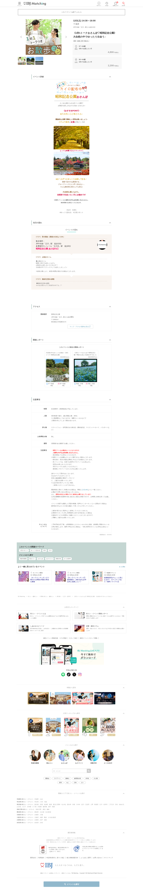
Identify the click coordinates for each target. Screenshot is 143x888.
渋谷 (116, 804)
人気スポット (24, 550)
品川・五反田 (85, 804)
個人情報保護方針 (72, 855)
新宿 (41, 804)
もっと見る (122, 566)
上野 (91, 804)
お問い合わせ (97, 855)
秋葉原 (96, 804)
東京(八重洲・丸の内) (59, 804)
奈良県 (37, 822)
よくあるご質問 (86, 855)
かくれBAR (67, 558)
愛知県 (37, 812)
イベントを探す (71, 884)
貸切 (60, 782)
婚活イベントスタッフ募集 (88, 638)
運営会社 (33, 855)
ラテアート (57, 778)
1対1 (44, 550)
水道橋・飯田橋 (42, 806)
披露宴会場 (77, 778)
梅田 (41, 817)
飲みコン (32, 558)
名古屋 (42, 812)
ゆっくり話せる (35, 550)
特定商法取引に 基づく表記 (55, 855)
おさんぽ (40, 558)
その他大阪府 (52, 817)
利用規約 (41, 855)
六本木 (78, 804)
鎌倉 (48, 809)
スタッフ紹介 (73, 638)
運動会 (47, 778)
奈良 (41, 822)
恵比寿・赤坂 (71, 804)
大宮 (41, 802)
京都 (41, 814)
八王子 (24, 806)
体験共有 (58, 558)
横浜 (44, 809)
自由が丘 (121, 804)
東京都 (37, 804)
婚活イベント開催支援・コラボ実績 (55, 638)
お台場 (19, 806)
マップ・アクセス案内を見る (80, 326)
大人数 (96, 778)
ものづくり (49, 558)
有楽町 (46, 804)
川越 (45, 802)
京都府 (37, 814)
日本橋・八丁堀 (31, 806)
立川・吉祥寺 (103, 804)
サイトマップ (108, 855)
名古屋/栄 (48, 812)
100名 (87, 778)
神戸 (41, 820)
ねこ (67, 782)
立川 (50, 550)
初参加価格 (23, 558)
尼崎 (45, 820)
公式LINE (85, 489)
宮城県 (37, 799)
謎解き (67, 778)
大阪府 (37, 817)
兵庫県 (37, 820)
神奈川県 (38, 809)
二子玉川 (111, 804)
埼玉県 (37, 802)
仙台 (41, 799)
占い (82, 782)
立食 (75, 782)
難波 (45, 817)
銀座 (50, 804)
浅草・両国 (51, 806)
